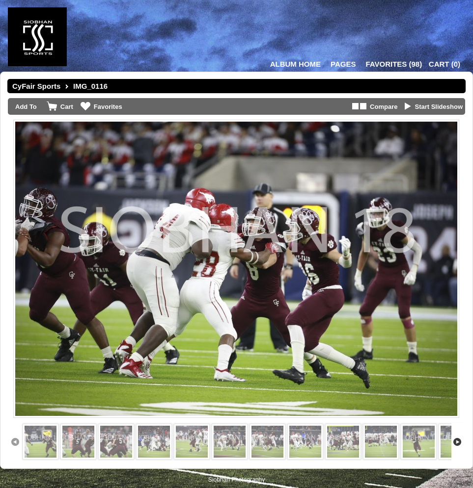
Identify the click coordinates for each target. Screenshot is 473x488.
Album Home (295, 64)
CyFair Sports (36, 86)
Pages (343, 64)
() (393, 64)
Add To (26, 106)
